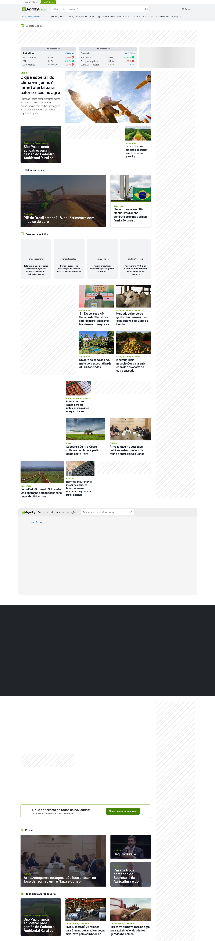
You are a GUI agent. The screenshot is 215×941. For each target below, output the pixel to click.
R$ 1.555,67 (53, 64)
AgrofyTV (176, 16)
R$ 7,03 (111, 61)
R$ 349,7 (111, 57)
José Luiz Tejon (102, 259)
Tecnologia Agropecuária (41, 893)
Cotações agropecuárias (81, 16)
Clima (126, 16)
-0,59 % (68, 57)
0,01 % (68, 61)
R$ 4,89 (111, 64)
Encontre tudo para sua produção (57, 512)
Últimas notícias (34, 170)
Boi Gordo (86, 57)
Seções (59, 16)
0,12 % (128, 57)
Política (136, 16)
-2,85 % (68, 64)
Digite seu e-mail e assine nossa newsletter (53, 813)
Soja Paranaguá (30, 57)
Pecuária (116, 16)
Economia (148, 16)
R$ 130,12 (52, 57)
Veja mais (69, 53)
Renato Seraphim (69, 259)
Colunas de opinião (37, 234)
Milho (25, 61)
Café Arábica (29, 64)
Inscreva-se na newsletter (123, 811)
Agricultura (103, 16)
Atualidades (162, 16)
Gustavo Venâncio (135, 259)
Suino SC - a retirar (90, 64)
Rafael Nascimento (36, 259)
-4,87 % (128, 61)
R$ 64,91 (51, 61)
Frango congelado (89, 61)
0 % (129, 64)
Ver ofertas (36, 522)
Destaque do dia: (32, 26)
